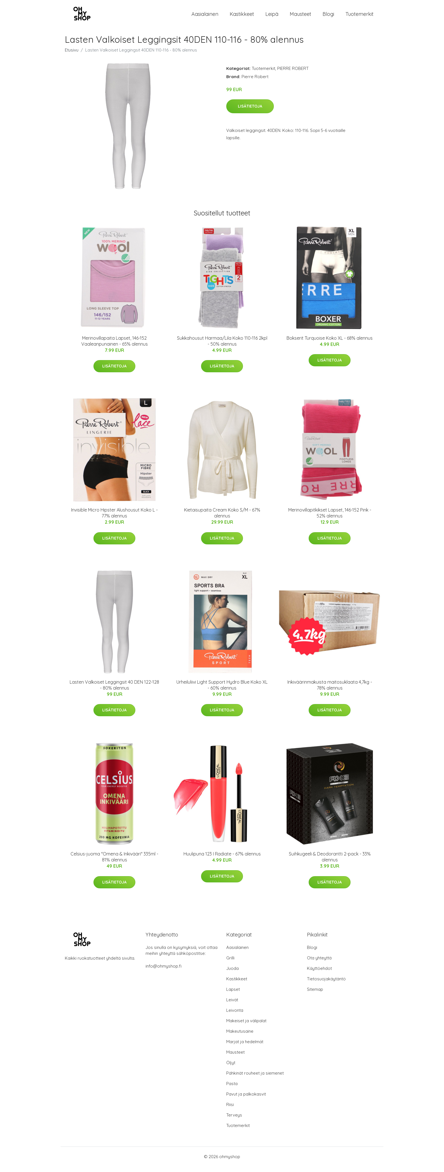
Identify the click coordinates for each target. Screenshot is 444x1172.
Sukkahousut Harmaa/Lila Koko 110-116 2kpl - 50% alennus (222, 346)
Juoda (232, 974)
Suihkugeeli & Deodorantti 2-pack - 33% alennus (330, 862)
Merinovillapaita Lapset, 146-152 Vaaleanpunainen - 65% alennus (114, 346)
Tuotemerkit (359, 17)
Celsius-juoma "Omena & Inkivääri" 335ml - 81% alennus (114, 862)
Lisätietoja (250, 111)
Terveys (234, 1120)
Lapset (233, 995)
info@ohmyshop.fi (164, 971)
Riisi (230, 1110)
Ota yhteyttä (319, 963)
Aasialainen (204, 17)
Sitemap (315, 995)
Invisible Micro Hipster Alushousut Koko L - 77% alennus (114, 518)
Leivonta (234, 1016)
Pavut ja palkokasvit (246, 1099)
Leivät (232, 1005)
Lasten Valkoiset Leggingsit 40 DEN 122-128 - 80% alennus (114, 690)
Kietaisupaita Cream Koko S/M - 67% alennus (222, 518)
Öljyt (230, 1068)
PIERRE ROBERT (293, 74)
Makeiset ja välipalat (246, 1026)
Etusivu (71, 55)
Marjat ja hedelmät (244, 1047)
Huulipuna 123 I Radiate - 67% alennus (222, 859)
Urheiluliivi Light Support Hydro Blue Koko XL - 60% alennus (222, 690)
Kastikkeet (242, 17)
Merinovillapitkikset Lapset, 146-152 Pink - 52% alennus (329, 518)
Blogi (328, 17)
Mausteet (300, 17)
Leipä (271, 17)
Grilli (230, 963)
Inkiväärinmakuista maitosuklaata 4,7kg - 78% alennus (329, 690)
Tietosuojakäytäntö (326, 984)
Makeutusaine (239, 1037)
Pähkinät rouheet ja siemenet (255, 1078)
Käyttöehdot (319, 974)
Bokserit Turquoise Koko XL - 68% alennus (330, 344)
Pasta (232, 1089)
